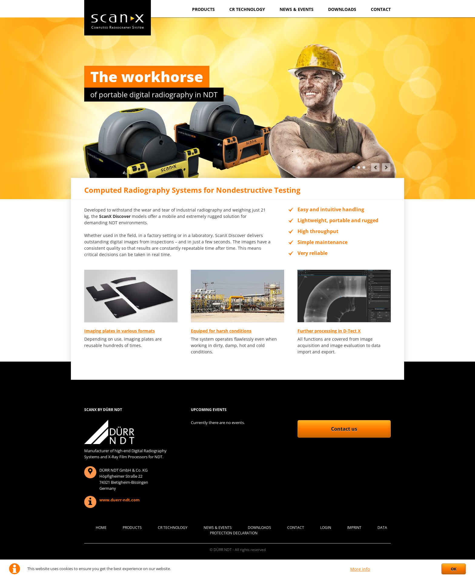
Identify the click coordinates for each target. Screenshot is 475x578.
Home (101, 527)
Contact (381, 9)
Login (325, 527)
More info (360, 569)
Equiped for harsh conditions (221, 331)
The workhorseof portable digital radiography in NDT (353, 167)
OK (454, 569)
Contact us (344, 429)
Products (203, 9)
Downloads (342, 9)
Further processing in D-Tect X (328, 331)
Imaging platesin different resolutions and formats (364, 167)
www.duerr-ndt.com (119, 500)
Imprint (354, 527)
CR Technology (247, 9)
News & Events (297, 9)
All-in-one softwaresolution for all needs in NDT (358, 167)
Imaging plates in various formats (119, 331)
